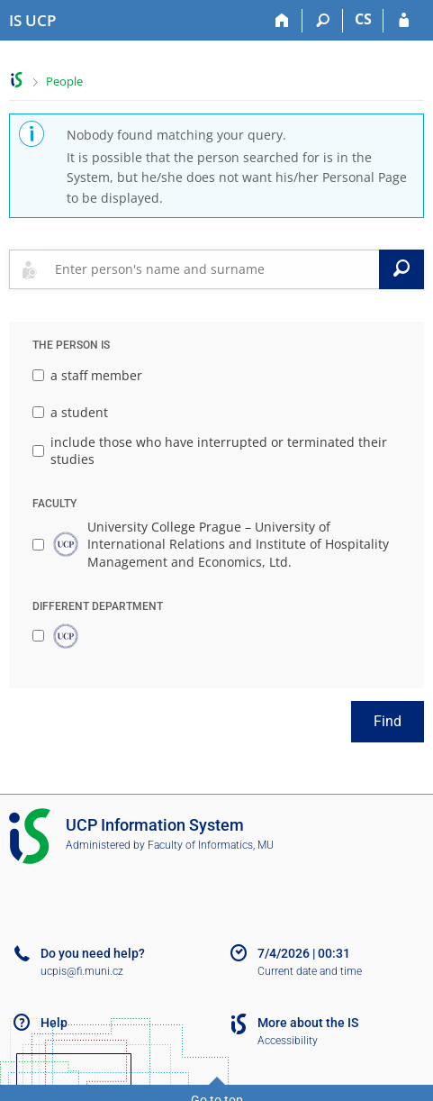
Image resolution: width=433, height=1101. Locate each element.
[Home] (282, 20)
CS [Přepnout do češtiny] (363, 19)
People (64, 81)
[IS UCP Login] (403, 20)
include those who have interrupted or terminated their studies (209, 451)
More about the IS (307, 1022)
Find (387, 721)
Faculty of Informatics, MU (211, 845)
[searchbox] (213, 269)
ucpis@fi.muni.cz (82, 971)
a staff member (87, 375)
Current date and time (309, 971)
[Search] (322, 20)
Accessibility (287, 1040)
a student (70, 412)
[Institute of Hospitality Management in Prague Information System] (32, 20)
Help (54, 1022)
